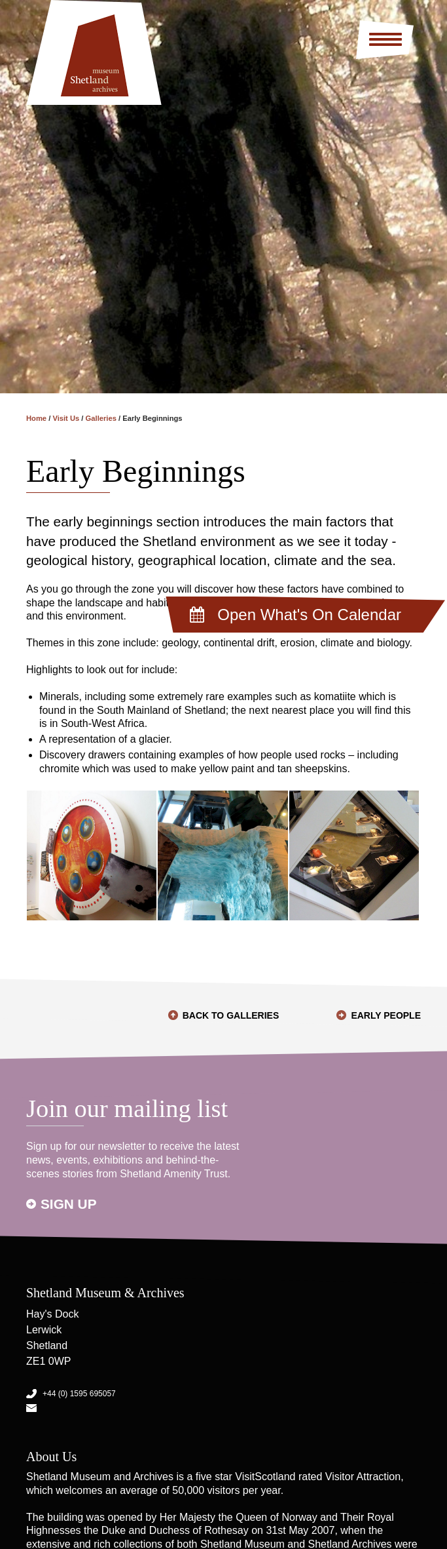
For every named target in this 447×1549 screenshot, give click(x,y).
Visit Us (65, 418)
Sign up (69, 1203)
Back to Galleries (231, 1015)
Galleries (101, 418)
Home (36, 418)
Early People (386, 1015)
